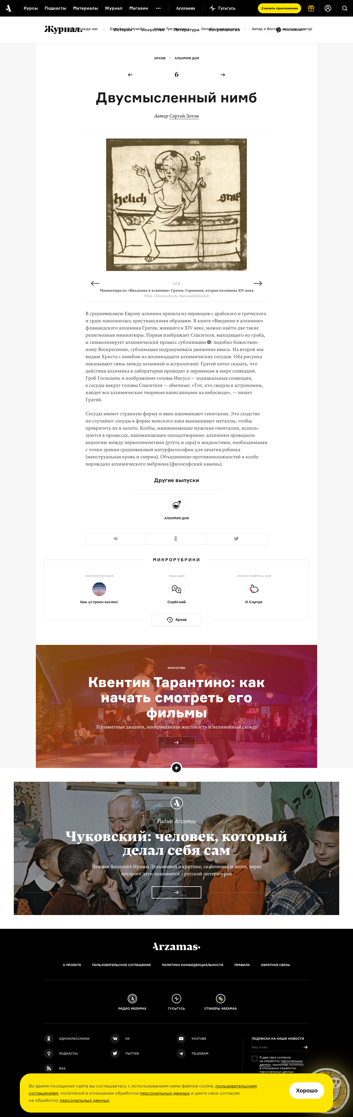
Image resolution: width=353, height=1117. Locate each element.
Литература (186, 29)
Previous (95, 283)
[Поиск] (344, 8)
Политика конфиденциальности (192, 965)
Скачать (279, 8)
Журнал (113, 8)
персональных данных (165, 1093)
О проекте (72, 965)
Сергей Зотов (184, 116)
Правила (242, 965)
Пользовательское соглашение (121, 965)
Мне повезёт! (294, 30)
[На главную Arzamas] (8, 8)
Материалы (85, 8)
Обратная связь (275, 965)
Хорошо (307, 1090)
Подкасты (55, 8)
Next (258, 283)
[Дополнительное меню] (158, 8)
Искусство (152, 29)
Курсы (31, 8)
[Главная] (176, 946)
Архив (159, 58)
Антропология (224, 29)
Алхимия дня (187, 58)
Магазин (138, 8)
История (123, 29)
